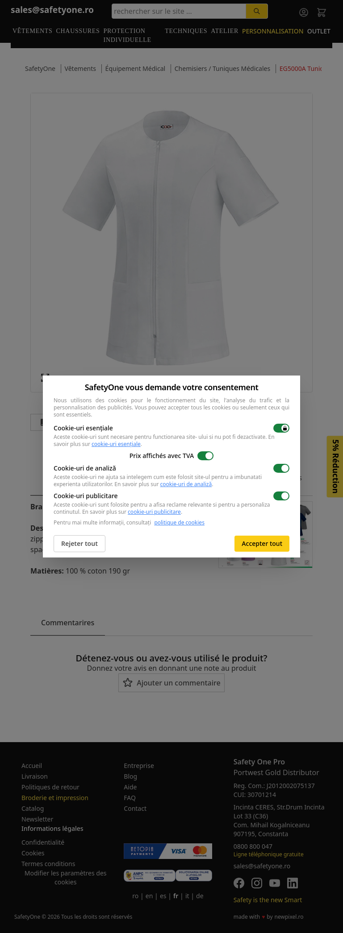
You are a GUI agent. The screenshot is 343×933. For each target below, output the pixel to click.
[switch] (281, 428)
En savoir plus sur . (163, 484)
